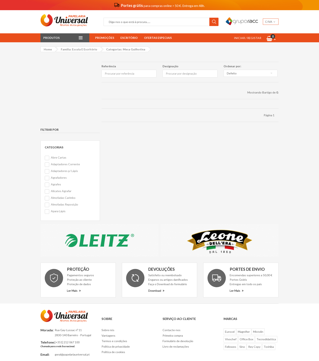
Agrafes (56, 113)
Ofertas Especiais (158, 37)
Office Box (246, 268)
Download (156, 219)
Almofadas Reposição (64, 133)
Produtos (51, 37)
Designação (170, 66)
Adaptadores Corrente (65, 93)
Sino (242, 275)
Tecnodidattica (266, 268)
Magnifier (244, 260)
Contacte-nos (171, 259)
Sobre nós (108, 259)
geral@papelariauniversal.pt (72, 283)
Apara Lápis (58, 140)
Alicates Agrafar (61, 120)
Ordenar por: (232, 66)
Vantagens (108, 264)
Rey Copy (254, 275)
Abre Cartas (58, 86)
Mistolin (258, 260)
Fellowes (230, 275)
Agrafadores (59, 106)
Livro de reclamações (176, 275)
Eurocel (230, 260)
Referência (109, 66)
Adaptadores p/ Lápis (64, 100)
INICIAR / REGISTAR (247, 38)
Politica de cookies (113, 281)
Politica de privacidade (116, 275)
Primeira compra (173, 264)
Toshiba (269, 275)
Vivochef (230, 268)
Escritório (129, 37)
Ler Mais (74, 219)
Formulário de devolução (178, 270)
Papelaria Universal (152, 351)
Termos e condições (114, 270)
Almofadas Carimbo (63, 126)
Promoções (104, 37)
